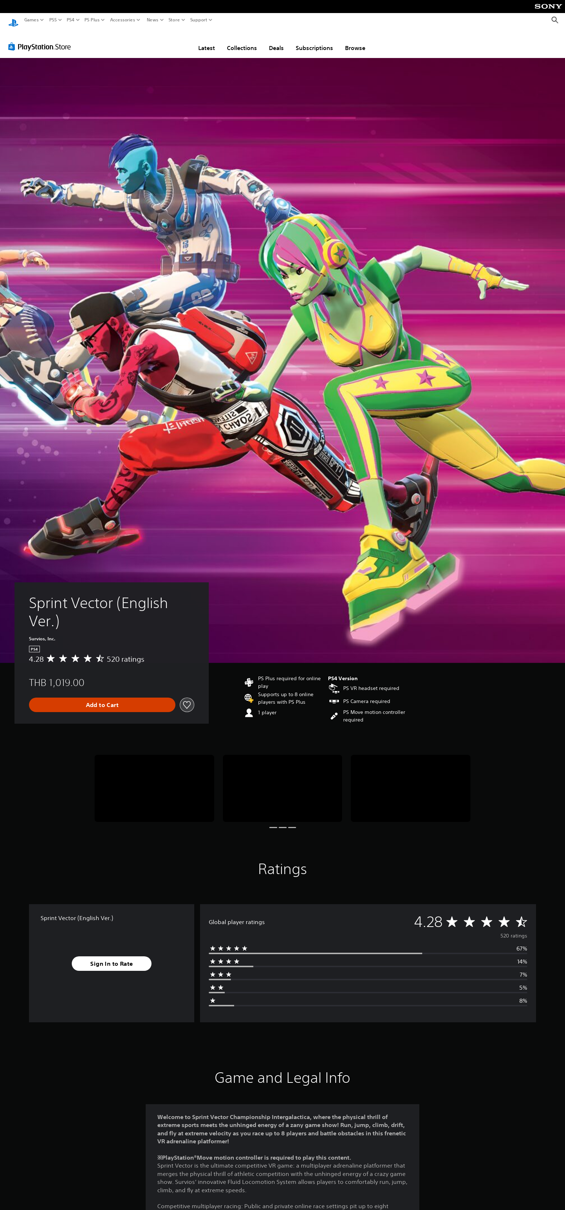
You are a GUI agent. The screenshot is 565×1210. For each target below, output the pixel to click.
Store (174, 20)
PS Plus (92, 20)
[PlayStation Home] (13, 20)
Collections (242, 41)
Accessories (122, 20)
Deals (276, 41)
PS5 (53, 20)
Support (199, 20)
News (152, 20)
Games (31, 20)
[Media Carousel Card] (154, 781)
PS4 (71, 20)
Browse (355, 41)
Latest (206, 41)
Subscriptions (314, 41)
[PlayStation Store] (41, 39)
